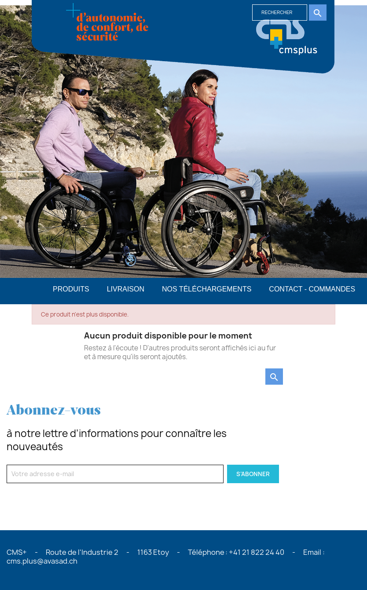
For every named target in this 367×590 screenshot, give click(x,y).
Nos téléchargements (206, 289)
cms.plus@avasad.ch (42, 561)
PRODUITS (71, 289)
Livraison (125, 289)
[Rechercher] (279, 12)
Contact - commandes (312, 289)
